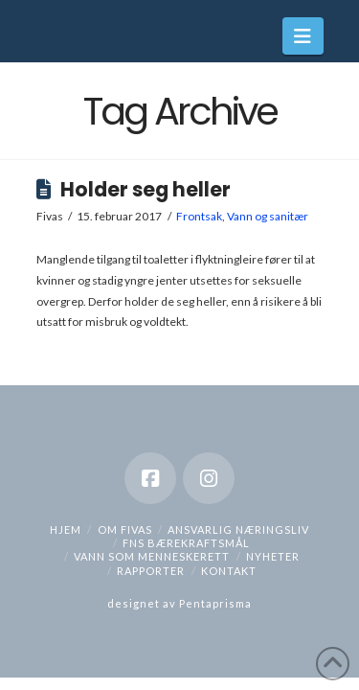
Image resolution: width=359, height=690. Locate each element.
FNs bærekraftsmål (186, 543)
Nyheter (273, 556)
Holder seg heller (145, 189)
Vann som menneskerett (152, 556)
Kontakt (229, 570)
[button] (303, 36)
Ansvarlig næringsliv (238, 529)
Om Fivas (125, 529)
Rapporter (151, 570)
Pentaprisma (215, 603)
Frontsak (199, 216)
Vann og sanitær (267, 216)
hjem (65, 529)
